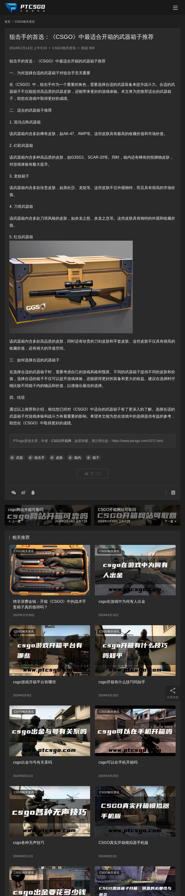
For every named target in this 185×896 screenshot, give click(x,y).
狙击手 (39, 458)
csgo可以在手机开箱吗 (118, 762)
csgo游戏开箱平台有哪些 (34, 682)
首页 (7, 21)
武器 (19, 458)
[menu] (175, 7)
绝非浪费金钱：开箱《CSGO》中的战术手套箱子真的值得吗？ (49, 604)
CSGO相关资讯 (64, 48)
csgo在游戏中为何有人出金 (122, 601)
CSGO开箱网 (61, 441)
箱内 (77, 458)
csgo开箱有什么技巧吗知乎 (122, 682)
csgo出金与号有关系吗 (32, 762)
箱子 (95, 458)
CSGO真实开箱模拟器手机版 (123, 843)
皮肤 (59, 458)
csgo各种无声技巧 (28, 843)
